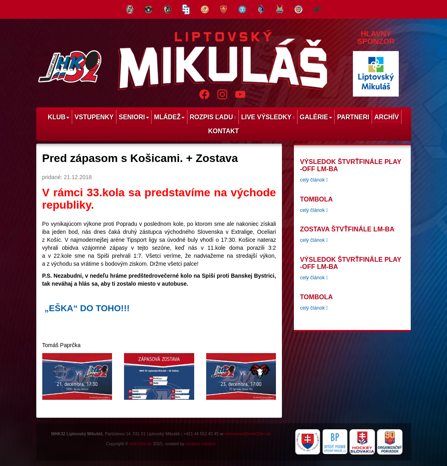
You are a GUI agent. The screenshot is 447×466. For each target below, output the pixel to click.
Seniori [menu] (134, 117)
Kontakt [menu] (223, 131)
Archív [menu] (386, 117)
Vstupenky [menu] (94, 117)
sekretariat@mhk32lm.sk (247, 433)
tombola (316, 199)
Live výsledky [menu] (268, 117)
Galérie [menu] (315, 117)
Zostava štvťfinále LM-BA (347, 229)
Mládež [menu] (169, 117)
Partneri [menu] (353, 117)
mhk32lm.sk (140, 443)
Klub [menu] (58, 117)
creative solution (200, 443)
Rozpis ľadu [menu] (213, 117)
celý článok (314, 180)
